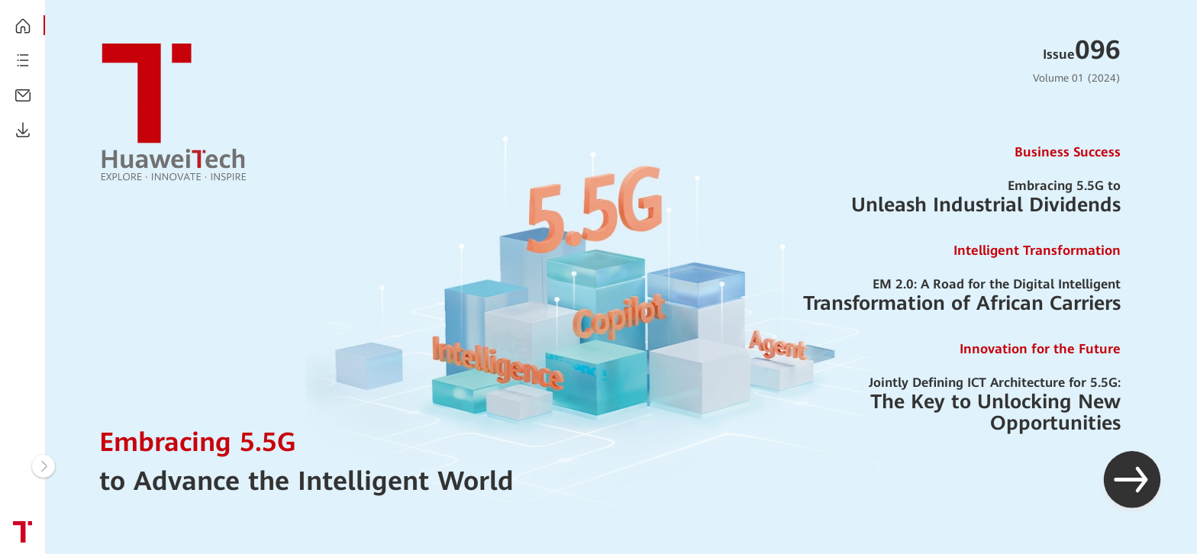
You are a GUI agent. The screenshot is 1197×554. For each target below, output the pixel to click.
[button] (1132, 481)
